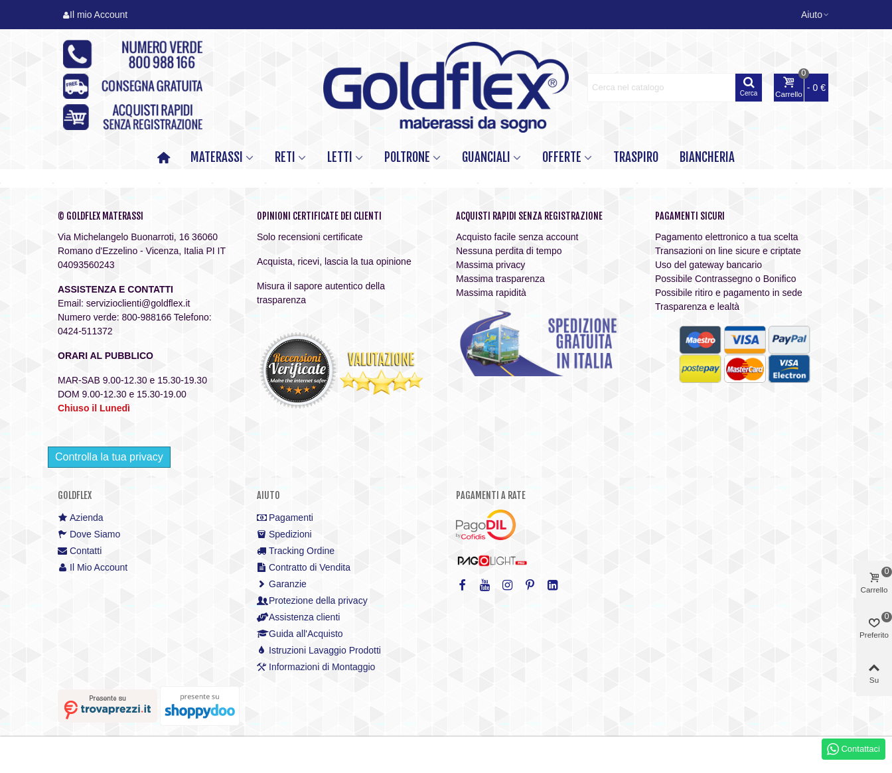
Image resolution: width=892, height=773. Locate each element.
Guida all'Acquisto (300, 634)
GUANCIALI (486, 157)
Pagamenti (285, 518)
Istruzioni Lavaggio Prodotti (319, 651)
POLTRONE (407, 157)
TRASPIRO (635, 157)
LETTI (339, 157)
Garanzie (282, 584)
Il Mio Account (92, 568)
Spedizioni (284, 534)
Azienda (81, 518)
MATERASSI (216, 157)
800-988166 (146, 317)
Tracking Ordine (295, 551)
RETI (285, 157)
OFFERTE (561, 157)
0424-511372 (85, 331)
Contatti (80, 551)
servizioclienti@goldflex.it (138, 303)
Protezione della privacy (312, 601)
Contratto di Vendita (303, 568)
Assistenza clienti (298, 617)
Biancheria (707, 157)
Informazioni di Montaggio (316, 667)
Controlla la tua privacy (109, 456)
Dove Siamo (89, 534)
